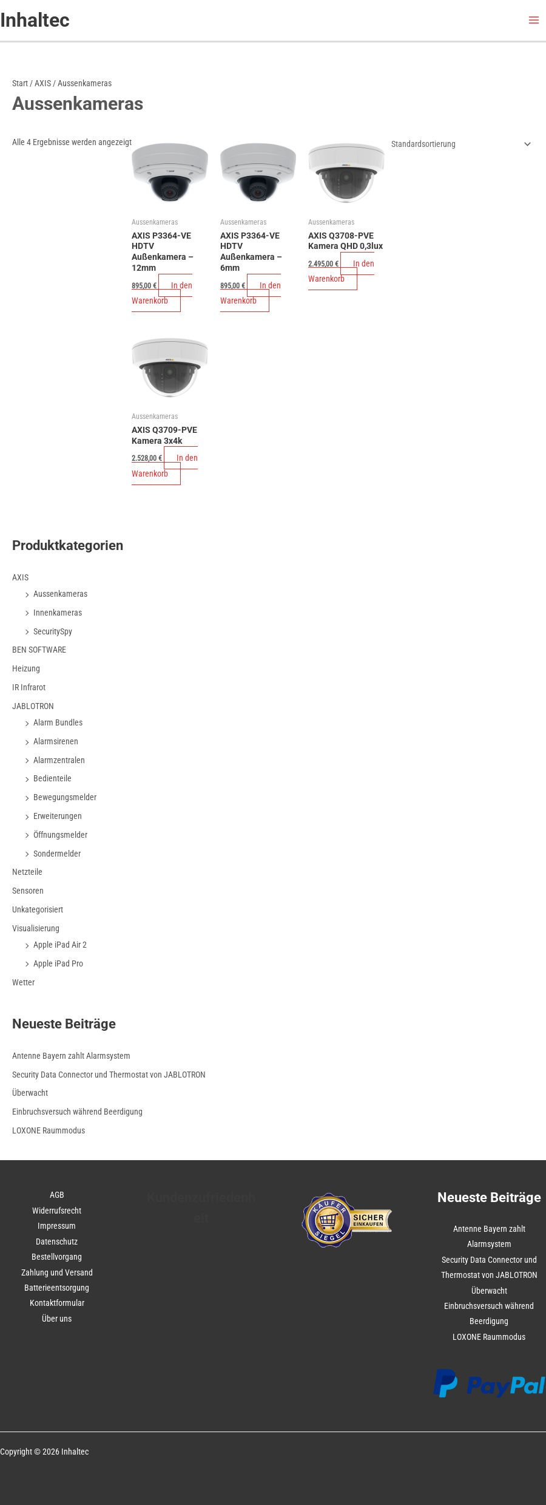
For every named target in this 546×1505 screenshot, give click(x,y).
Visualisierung (35, 928)
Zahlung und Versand (57, 1272)
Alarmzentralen (59, 760)
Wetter (23, 982)
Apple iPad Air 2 (60, 945)
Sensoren (28, 890)
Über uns (57, 1318)
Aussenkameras (60, 594)
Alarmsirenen (55, 741)
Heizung (26, 668)
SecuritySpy (52, 631)
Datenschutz (57, 1241)
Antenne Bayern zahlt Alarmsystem (71, 1056)
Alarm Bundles (58, 722)
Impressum (57, 1226)
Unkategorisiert (37, 909)
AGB (57, 1195)
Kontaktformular (57, 1303)
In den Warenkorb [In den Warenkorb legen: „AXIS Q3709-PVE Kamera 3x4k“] (165, 465)
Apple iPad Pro (58, 963)
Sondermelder (57, 853)
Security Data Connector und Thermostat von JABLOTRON (109, 1074)
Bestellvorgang (57, 1257)
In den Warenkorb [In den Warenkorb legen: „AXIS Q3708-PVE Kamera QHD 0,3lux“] (341, 271)
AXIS (43, 83)
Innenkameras (57, 612)
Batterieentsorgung (56, 1288)
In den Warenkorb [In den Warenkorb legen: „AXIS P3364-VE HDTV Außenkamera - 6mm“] (250, 292)
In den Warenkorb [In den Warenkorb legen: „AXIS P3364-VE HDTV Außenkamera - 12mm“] (162, 292)
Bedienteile (52, 778)
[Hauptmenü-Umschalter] (534, 20)
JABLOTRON (33, 706)
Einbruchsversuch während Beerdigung (77, 1111)
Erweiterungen (57, 816)
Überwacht (30, 1093)
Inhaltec (35, 20)
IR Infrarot (29, 687)
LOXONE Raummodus (48, 1130)
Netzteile (27, 872)
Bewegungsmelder (64, 797)
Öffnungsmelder (60, 835)
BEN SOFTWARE (39, 649)
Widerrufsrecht (56, 1210)
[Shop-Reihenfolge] (459, 144)
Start (20, 83)
